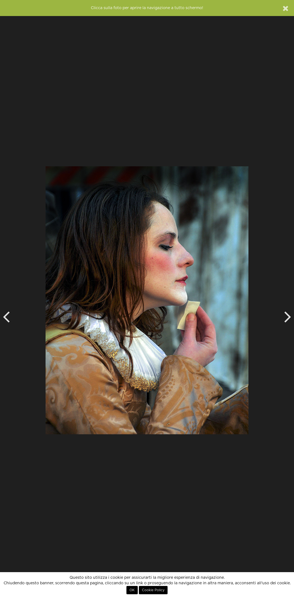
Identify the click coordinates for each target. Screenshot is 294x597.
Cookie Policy (153, 590)
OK (132, 590)
